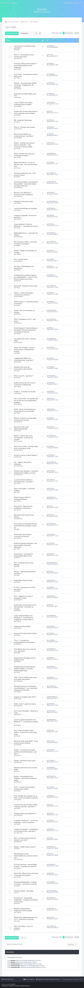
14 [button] (75, 33)
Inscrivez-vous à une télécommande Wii (21, 428)
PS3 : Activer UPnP (21, 259)
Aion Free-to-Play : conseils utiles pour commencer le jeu (26, 447)
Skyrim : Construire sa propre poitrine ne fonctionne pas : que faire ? (25, 752)
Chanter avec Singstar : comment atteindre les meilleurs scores (26, 472)
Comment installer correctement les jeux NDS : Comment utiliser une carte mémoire (26, 184)
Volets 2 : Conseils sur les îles (24, 392)
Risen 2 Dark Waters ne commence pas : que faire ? (24, 135)
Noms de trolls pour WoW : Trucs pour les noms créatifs (26, 742)
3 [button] (67, 33)
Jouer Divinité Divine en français (25, 208)
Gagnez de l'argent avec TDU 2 (25, 697)
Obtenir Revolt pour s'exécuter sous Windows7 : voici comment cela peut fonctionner (25, 688)
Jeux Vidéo (10, 27)
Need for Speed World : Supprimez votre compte (23, 910)
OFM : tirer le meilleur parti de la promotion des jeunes (25, 678)
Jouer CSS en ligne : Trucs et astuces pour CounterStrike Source (24, 349)
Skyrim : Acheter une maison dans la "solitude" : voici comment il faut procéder (24, 145)
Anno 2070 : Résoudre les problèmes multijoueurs (23, 507)
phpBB (13, 984)
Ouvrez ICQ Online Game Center (25, 633)
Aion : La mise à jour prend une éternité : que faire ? (25, 839)
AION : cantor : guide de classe (25, 704)
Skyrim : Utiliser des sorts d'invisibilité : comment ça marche (23, 438)
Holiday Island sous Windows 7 (25, 813)
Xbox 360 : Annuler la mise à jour (26, 286)
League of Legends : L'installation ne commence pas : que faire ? (26, 830)
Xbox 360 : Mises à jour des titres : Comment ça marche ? (26, 874)
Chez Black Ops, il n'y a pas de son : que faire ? (25, 650)
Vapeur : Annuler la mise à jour (25, 761)
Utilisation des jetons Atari (23, 201)
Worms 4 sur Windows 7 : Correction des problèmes (23, 194)
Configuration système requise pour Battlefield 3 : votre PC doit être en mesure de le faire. (25, 277)
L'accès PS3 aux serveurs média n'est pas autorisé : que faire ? (25, 806)
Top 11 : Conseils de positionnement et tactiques (24, 641)
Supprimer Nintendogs (22, 626)
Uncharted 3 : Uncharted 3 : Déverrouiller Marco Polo (24, 555)
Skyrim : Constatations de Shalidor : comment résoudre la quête (25, 778)
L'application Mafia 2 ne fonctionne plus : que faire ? (24, 359)
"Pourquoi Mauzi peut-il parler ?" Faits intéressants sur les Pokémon (25, 65)
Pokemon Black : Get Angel (24, 891)
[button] (60, 33)
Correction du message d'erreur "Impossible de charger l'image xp (25, 526)
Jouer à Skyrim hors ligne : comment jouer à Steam (23, 103)
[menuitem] (15, 3)
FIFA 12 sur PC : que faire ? (23, 376)
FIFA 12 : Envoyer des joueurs (24, 127)
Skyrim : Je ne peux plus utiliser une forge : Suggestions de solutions (25, 85)
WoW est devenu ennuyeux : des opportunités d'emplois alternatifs (25, 545)
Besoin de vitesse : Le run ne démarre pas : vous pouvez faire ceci (25, 164)
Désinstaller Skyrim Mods (23, 580)
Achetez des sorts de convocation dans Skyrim (23, 368)
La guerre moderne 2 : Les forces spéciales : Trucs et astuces (26, 821)
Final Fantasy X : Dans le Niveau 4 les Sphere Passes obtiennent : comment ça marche (26, 330)
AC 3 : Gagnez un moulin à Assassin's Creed (23, 597)
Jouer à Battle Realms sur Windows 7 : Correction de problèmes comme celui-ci (23, 617)
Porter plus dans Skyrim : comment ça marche (23, 535)
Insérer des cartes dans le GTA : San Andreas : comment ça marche (25, 607)
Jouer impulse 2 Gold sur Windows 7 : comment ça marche (26, 225)
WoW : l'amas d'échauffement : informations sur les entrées (25, 410)
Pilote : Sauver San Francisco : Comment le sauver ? (25, 155)
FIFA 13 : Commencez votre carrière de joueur (24, 56)
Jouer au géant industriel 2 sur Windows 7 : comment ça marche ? (26, 721)
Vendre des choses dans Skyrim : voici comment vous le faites (26, 112)
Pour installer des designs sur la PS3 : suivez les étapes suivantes (26, 797)
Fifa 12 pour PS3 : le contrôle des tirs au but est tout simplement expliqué (26, 400)
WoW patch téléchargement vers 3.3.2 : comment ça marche (26, 918)
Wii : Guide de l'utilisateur (23, 120)
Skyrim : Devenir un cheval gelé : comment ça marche (25, 419)
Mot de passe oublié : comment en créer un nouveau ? (25, 243)
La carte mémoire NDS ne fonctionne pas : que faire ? (24, 481)
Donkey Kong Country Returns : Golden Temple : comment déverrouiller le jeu (25, 669)
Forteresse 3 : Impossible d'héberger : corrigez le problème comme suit (26, 900)
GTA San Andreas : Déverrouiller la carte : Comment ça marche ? (25, 865)
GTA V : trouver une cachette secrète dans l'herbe (24, 788)
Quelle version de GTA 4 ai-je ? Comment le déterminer (25, 384)
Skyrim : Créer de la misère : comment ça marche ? (24, 294)
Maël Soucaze (25, 986)
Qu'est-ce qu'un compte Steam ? (26, 455)
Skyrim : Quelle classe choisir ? (25, 847)
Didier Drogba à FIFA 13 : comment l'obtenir (23, 498)
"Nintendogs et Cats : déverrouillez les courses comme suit (26, 856)
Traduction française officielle (10, 986)
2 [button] (65, 33)
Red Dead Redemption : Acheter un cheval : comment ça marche (25, 883)
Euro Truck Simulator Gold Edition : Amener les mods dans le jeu (25, 732)
